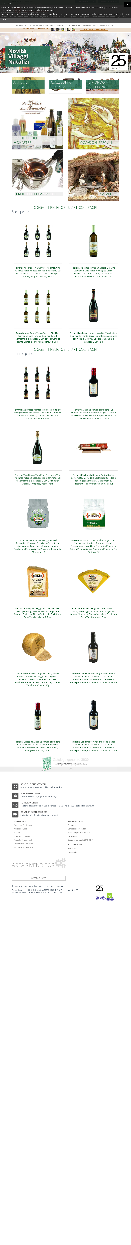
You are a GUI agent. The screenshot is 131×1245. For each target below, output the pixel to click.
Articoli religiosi (40, 26)
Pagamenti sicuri (30, 793)
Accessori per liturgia (22, 26)
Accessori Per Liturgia (23, 825)
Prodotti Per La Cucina (23, 847)
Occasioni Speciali (22, 836)
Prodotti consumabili (81, 26)
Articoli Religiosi (20, 828)
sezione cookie (49, 10)
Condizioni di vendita (77, 828)
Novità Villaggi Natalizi (15, 56)
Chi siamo (72, 825)
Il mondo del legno (97, 84)
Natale (52, 26)
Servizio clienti (29, 802)
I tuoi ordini (72, 852)
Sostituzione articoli (33, 784)
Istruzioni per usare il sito (79, 832)
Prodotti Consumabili (23, 840)
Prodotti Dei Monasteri (24, 843)
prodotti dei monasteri (25, 140)
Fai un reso (72, 836)
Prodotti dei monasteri (103, 26)
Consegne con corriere (33, 811)
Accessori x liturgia (61, 84)
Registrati (72, 848)
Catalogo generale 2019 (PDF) (80, 840)
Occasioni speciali (63, 26)
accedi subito (38, 878)
